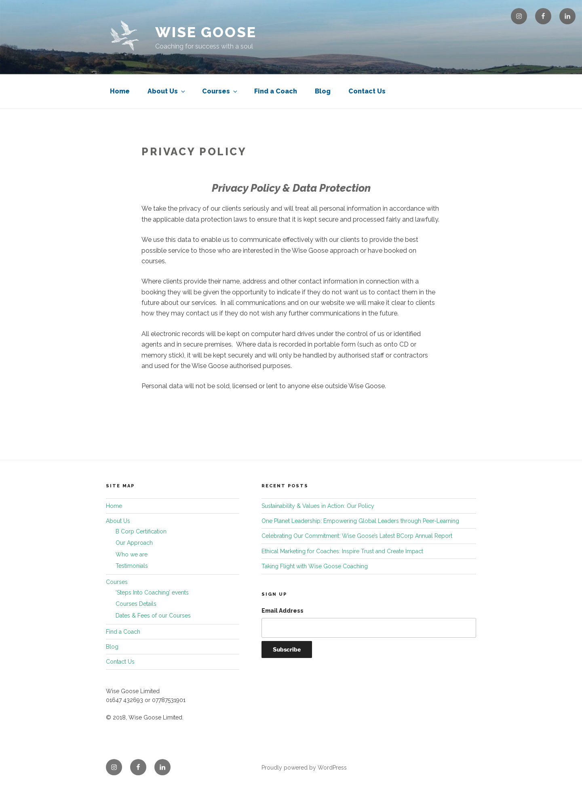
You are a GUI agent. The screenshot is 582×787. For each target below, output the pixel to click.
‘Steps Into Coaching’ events (152, 592)
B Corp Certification (141, 531)
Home (120, 91)
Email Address (282, 610)
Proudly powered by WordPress (304, 767)
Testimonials (132, 566)
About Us (167, 91)
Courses (220, 91)
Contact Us (367, 91)
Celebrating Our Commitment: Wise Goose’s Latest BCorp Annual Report (356, 536)
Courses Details (136, 604)
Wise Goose (206, 31)
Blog (323, 91)
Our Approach (134, 542)
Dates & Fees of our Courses (153, 615)
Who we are (132, 554)
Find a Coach (275, 91)
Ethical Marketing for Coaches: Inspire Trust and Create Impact (342, 551)
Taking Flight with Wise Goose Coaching (314, 566)
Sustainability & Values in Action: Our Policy (317, 506)
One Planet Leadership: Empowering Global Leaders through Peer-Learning (360, 521)
